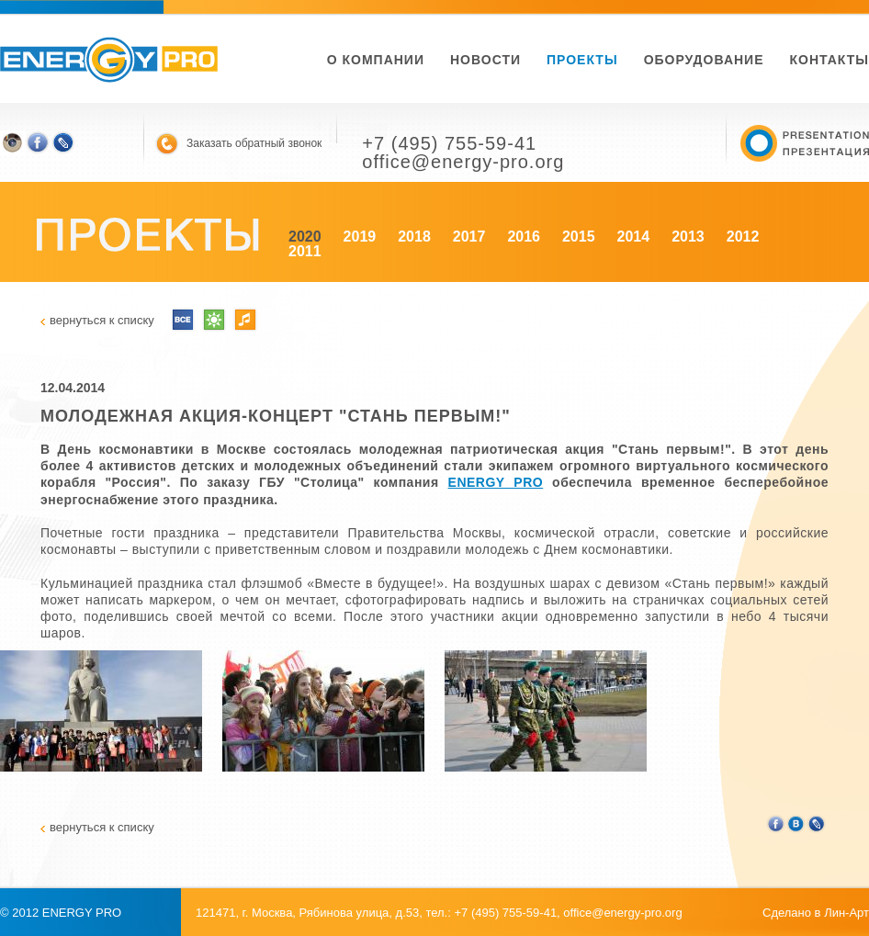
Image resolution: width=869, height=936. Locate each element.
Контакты (829, 59)
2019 (360, 236)
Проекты (582, 59)
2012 (743, 236)
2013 (688, 236)
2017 (469, 236)
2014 (633, 236)
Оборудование (704, 59)
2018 (414, 236)
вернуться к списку (102, 320)
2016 (523, 236)
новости (485, 59)
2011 (305, 251)
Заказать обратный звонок (254, 143)
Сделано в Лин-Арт (815, 912)
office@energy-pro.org (622, 912)
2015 (578, 236)
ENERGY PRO (496, 482)
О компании (375, 59)
